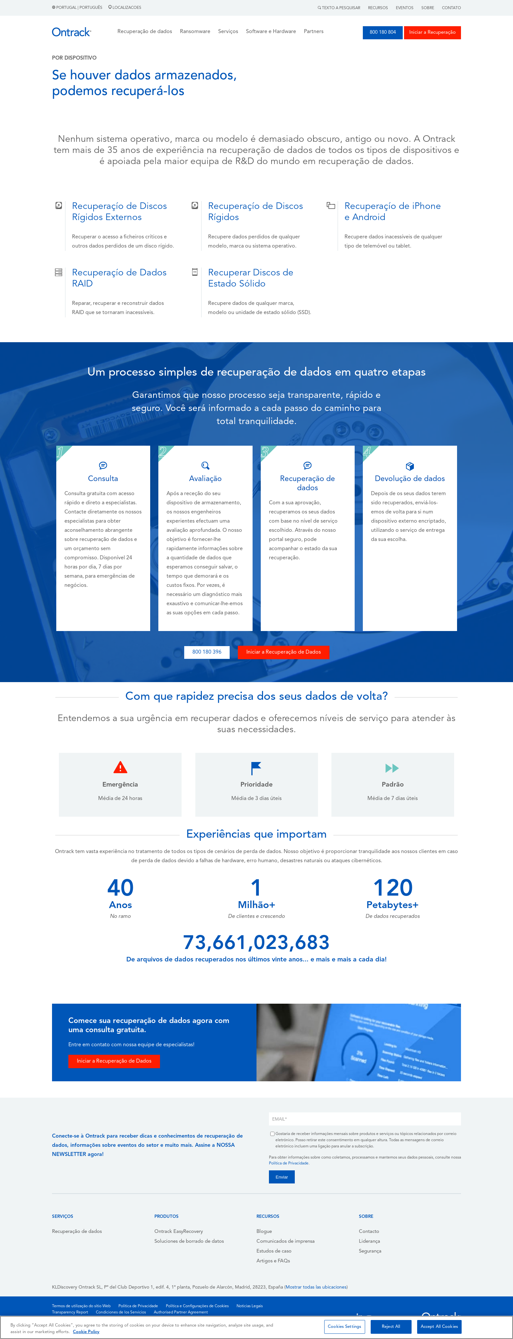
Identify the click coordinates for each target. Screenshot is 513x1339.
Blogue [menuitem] (264, 1231)
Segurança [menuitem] (370, 1251)
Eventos (405, 8)
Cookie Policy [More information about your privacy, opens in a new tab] (86, 1332)
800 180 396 (206, 652)
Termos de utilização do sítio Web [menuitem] (81, 1306)
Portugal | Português (77, 8)
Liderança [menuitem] (369, 1241)
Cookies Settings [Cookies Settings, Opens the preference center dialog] (344, 1327)
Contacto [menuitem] (369, 1231)
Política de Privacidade (289, 1163)
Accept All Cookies (439, 1327)
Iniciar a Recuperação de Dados (283, 652)
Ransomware (195, 31)
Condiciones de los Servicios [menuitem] (121, 1312)
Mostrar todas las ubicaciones (316, 1287)
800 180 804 (383, 32)
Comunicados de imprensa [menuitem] (285, 1241)
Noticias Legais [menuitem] (250, 1306)
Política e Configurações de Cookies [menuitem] (197, 1306)
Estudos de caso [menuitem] (274, 1251)
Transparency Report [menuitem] (70, 1312)
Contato (451, 8)
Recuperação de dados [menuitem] (77, 1231)
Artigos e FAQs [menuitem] (273, 1261)
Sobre (427, 8)
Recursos (378, 8)
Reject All (391, 1327)
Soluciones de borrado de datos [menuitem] (189, 1241)
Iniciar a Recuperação (432, 32)
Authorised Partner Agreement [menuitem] (181, 1312)
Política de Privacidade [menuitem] (138, 1306)
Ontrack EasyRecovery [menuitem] (178, 1231)
